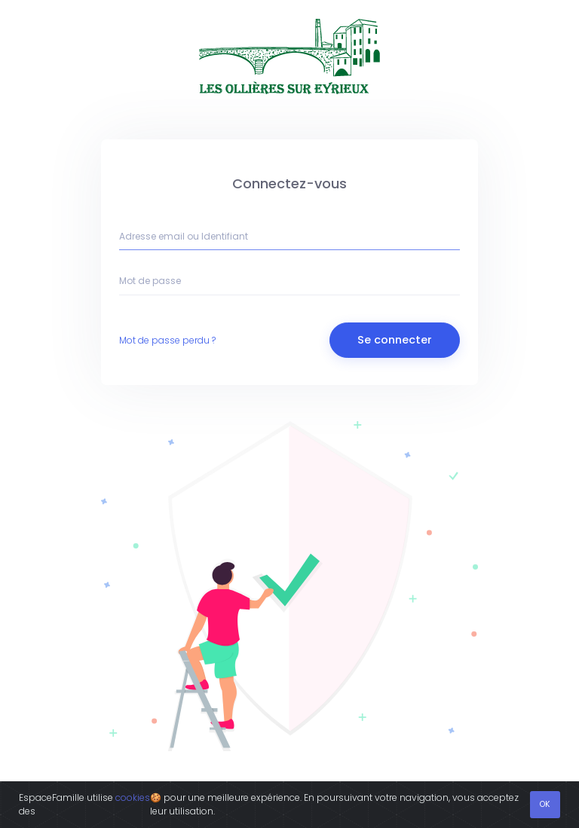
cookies (132, 797)
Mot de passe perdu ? (167, 340)
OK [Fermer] (545, 804)
